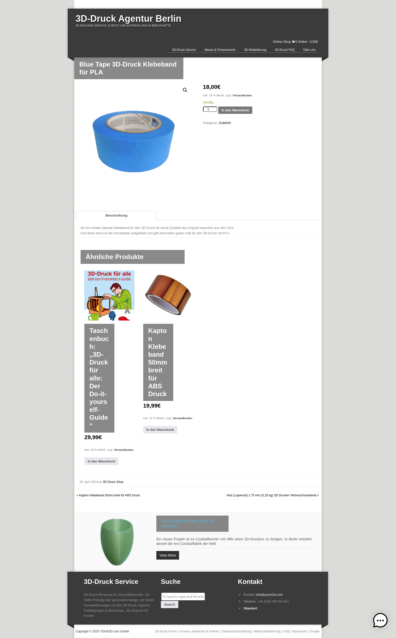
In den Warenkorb (235, 110)
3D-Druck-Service (184, 50)
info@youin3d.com (269, 595)
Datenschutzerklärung (236, 631)
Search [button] (169, 604)
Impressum (299, 631)
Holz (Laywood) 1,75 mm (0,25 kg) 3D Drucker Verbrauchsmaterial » (273, 495)
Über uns (309, 50)
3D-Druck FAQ (284, 50)
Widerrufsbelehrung (267, 631)
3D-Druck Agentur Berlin (128, 18)
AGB (286, 631)
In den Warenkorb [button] (101, 461)
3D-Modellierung (255, 50)
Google (314, 631)
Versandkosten (242, 95)
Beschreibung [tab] (117, 215)
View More (167, 555)
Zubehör (225, 123)
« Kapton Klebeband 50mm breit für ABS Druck (108, 495)
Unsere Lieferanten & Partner (199, 631)
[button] (185, 90)
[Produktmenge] (210, 109)
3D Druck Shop (113, 482)
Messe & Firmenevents (220, 50)
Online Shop (282, 42)
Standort (250, 608)
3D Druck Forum (166, 631)
